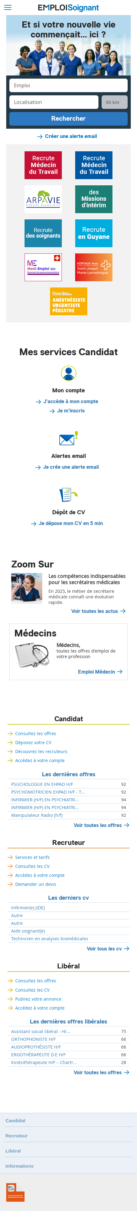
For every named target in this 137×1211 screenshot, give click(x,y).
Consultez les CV (32, 866)
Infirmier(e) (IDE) (28, 908)
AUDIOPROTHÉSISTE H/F (36, 1047)
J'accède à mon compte (70, 402)
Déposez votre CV (33, 742)
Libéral (68, 966)
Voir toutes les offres (98, 825)
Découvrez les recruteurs (41, 751)
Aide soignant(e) (28, 931)
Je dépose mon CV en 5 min (71, 523)
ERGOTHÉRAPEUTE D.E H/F (38, 1055)
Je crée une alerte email (71, 467)
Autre (17, 915)
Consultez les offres (35, 733)
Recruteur (68, 843)
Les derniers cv (68, 898)
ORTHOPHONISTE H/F (33, 1039)
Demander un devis (35, 884)
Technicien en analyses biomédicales (49, 939)
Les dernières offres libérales (68, 1022)
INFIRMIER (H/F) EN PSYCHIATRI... (45, 800)
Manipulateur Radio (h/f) (36, 815)
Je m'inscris (71, 411)
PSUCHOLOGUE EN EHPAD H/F (42, 784)
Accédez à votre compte (40, 760)
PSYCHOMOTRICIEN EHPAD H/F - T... (48, 792)
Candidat (68, 719)
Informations (19, 1166)
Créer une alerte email (71, 136)
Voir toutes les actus (94, 611)
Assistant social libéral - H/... (40, 1031)
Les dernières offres (68, 774)
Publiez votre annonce (38, 999)
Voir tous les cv (104, 948)
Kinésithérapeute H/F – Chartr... (44, 1062)
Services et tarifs (32, 857)
